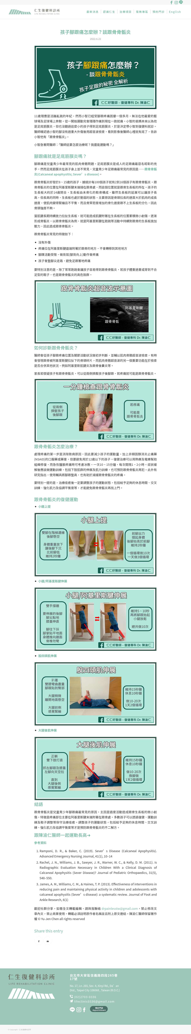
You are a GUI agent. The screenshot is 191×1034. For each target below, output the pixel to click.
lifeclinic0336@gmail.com (94, 1001)
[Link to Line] (180, 2)
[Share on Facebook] (38, 940)
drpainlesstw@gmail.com (120, 908)
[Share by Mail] (47, 940)
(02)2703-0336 (85, 997)
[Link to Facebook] (171, 2)
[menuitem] (93, 12)
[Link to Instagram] (176, 2)
